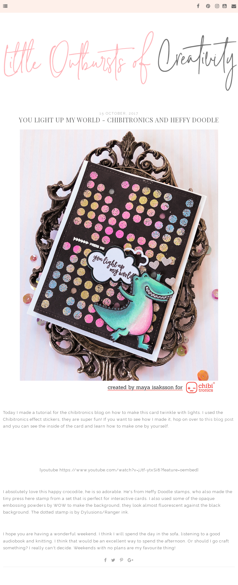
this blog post (219, 419)
